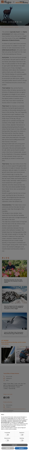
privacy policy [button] (10, 418)
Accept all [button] (21, 448)
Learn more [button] (14, 445)
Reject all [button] (8, 448)
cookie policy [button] (20, 422)
